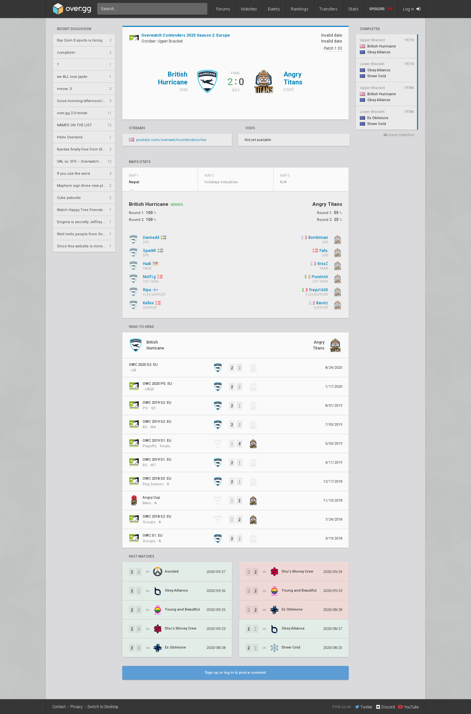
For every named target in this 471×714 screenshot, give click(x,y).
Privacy (76, 707)
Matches (249, 9)
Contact (59, 707)
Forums (223, 9)
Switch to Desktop (102, 707)
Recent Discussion (74, 29)
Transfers (328, 9)
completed (370, 29)
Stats (353, 9)
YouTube (408, 707)
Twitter (363, 707)
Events (274, 9)
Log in (411, 9)
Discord (385, 707)
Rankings (299, 9)
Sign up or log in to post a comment (235, 672)
